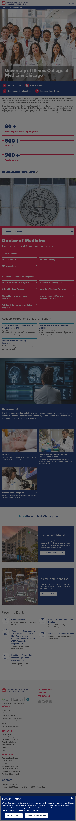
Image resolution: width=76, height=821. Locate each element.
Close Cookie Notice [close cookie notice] (36, 816)
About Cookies (14, 816)
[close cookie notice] (71, 798)
